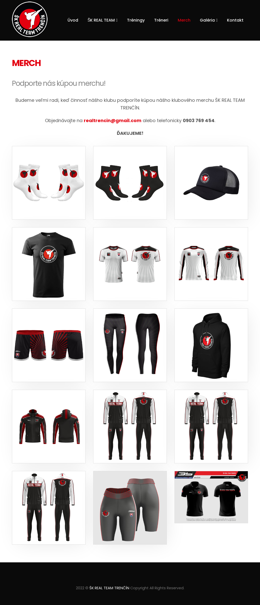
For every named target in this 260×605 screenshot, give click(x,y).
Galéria (207, 20)
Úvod (73, 20)
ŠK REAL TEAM (101, 20)
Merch (184, 20)
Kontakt (235, 20)
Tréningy (136, 20)
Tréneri (161, 20)
